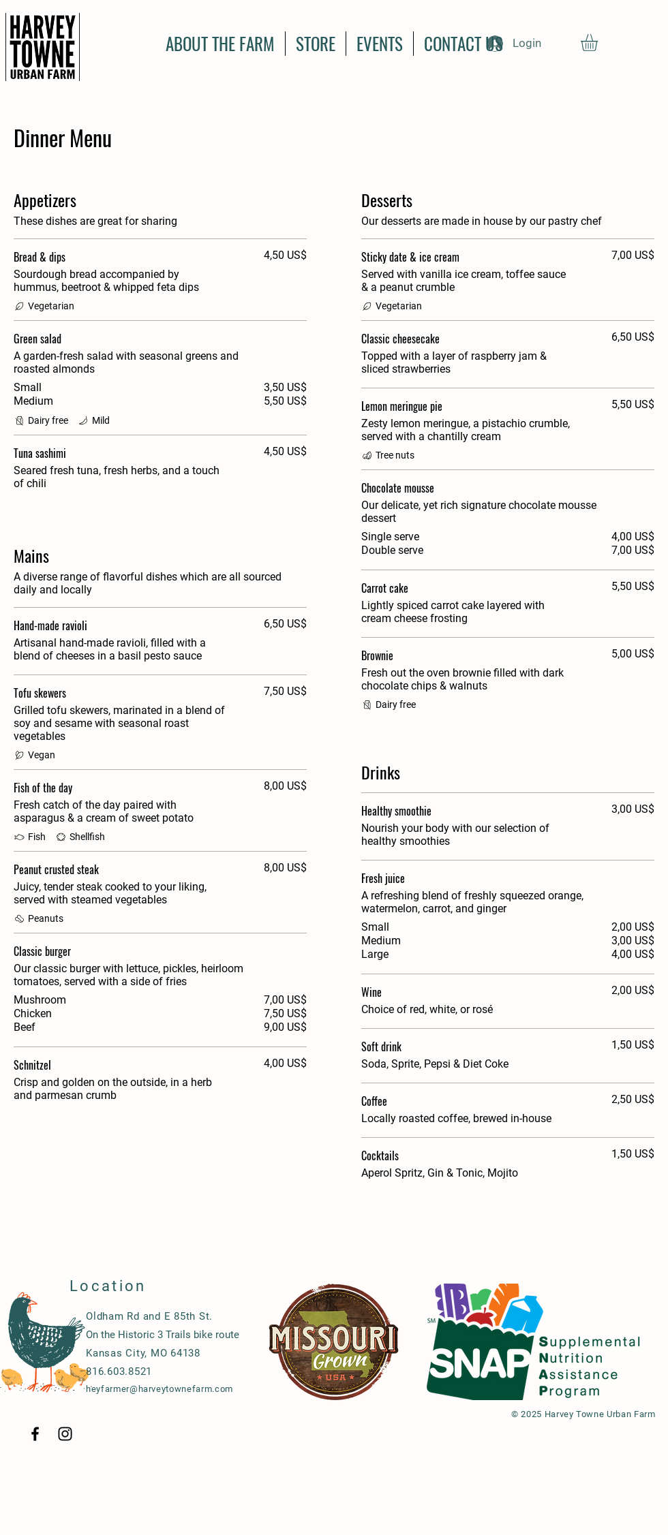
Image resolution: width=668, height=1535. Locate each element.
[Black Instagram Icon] (65, 1434)
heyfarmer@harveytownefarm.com (159, 1389)
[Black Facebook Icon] (35, 1434)
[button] (599, 42)
